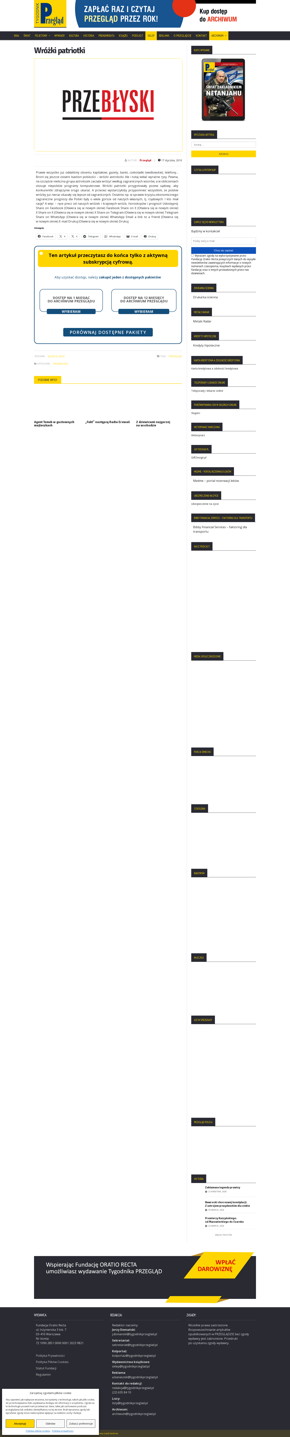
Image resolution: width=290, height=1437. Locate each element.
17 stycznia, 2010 (170, 160)
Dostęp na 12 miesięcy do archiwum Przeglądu (144, 299)
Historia (88, 36)
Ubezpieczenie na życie (205, 504)
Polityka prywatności (62, 1431)
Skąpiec (195, 413)
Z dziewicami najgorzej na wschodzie (153, 423)
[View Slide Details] (163, 14)
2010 (62, 356)
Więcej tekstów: (223, 1234)
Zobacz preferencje (81, 1423)
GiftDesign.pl (198, 457)
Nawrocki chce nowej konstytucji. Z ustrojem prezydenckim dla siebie (227, 1204)
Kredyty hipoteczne (206, 345)
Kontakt (201, 36)
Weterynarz (198, 435)
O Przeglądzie (182, 36)
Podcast (137, 36)
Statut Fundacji (46, 1368)
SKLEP (151, 36)
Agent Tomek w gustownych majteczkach (54, 423)
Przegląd (145, 160)
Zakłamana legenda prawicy (222, 1187)
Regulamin (43, 1374)
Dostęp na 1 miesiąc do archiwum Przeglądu (71, 299)
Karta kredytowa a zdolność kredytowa (214, 368)
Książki (123, 36)
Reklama (164, 36)
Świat (27, 36)
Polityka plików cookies (38, 1431)
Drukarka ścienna (205, 297)
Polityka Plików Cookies (52, 1361)
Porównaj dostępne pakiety (108, 332)
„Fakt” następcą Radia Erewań (107, 422)
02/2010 (53, 356)
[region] (163, 14)
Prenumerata (106, 36)
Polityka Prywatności (50, 1355)
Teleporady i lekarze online (207, 390)
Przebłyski (60, 363)
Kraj (16, 36)
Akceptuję (20, 1423)
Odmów (50, 1423)
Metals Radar (202, 321)
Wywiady (59, 36)
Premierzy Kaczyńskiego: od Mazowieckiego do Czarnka (224, 1220)
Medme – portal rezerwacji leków (216, 481)
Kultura (74, 36)
